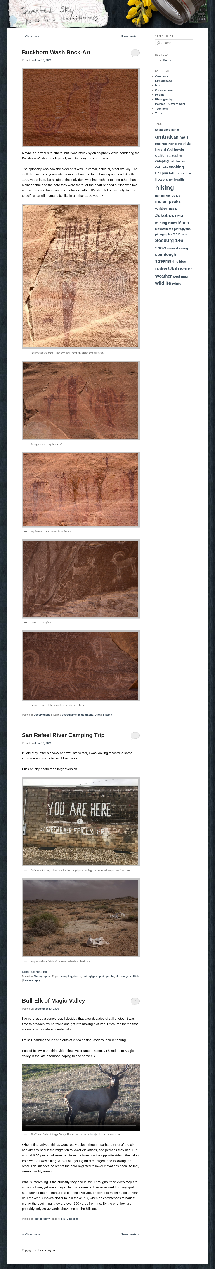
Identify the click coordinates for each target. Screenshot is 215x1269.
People (160, 94)
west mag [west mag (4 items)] (180, 276)
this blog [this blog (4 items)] (179, 261)
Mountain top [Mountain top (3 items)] (164, 229)
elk (63, 1218)
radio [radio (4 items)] (176, 234)
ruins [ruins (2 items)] (184, 234)
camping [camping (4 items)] (162, 161)
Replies (72, 1218)
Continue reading (36, 971)
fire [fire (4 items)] (188, 173)
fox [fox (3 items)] (171, 179)
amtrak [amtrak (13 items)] (164, 137)
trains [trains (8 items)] (161, 268)
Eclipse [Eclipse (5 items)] (161, 173)
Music (159, 85)
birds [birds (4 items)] (187, 143)
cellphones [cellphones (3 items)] (177, 161)
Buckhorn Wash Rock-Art (56, 52)
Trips (158, 113)
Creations (161, 76)
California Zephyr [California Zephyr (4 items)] (168, 155)
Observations (42, 714)
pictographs (85, 714)
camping (66, 976)
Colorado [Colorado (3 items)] (161, 167)
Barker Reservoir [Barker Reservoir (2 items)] (164, 144)
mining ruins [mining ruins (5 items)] (166, 223)
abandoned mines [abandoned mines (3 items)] (167, 129)
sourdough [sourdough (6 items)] (165, 254)
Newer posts (130, 36)
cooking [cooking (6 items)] (176, 167)
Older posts (31, 36)
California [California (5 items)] (175, 150)
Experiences (163, 81)
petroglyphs (69, 714)
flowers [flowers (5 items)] (161, 179)
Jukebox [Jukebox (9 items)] (164, 215)
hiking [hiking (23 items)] (164, 187)
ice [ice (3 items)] (178, 195)
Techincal (161, 108)
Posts (167, 60)
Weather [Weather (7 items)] (163, 276)
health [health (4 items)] (179, 179)
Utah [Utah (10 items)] (173, 268)
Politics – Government (170, 104)
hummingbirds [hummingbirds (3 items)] (165, 195)
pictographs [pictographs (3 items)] (163, 234)
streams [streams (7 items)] (163, 261)
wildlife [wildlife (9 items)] (163, 283)
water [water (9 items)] (186, 268)
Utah (98, 714)
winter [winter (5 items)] (177, 284)
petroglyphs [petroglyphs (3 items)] (182, 229)
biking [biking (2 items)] (178, 144)
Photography (42, 976)
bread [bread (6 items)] (160, 149)
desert (77, 976)
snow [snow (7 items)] (160, 247)
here (92, 1134)
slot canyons (124, 976)
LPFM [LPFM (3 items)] (179, 216)
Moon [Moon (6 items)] (183, 222)
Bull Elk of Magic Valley (53, 1000)
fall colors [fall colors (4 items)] (177, 173)
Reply (107, 714)
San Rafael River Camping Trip (63, 735)
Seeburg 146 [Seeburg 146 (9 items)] (169, 240)
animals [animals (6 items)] (181, 137)
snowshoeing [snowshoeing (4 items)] (177, 248)
